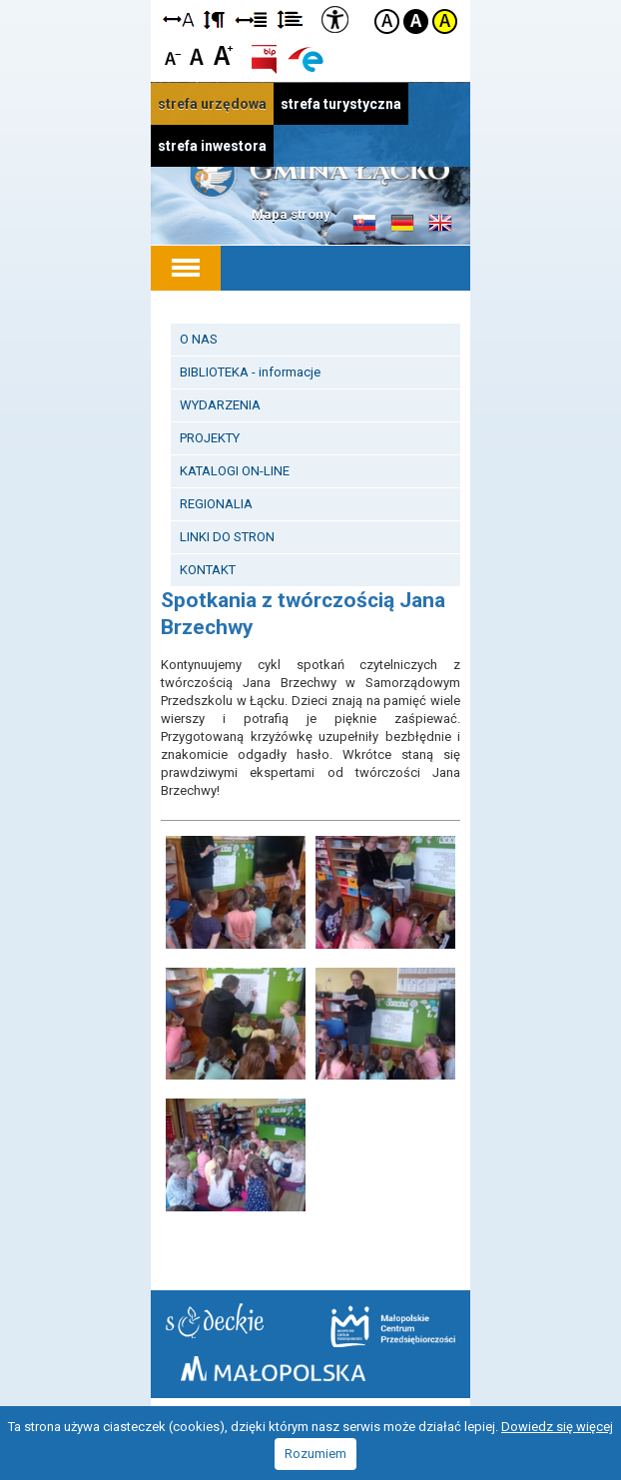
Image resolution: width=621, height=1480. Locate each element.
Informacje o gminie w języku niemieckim (402, 224)
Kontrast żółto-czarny (444, 21)
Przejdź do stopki (310, 0)
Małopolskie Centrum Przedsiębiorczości (392, 1326)
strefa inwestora (212, 146)
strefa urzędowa (212, 104)
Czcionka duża (223, 54)
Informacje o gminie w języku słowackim (364, 224)
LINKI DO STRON (227, 536)
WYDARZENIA (220, 404)
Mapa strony (291, 214)
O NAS (199, 339)
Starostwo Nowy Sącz (215, 1320)
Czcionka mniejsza (173, 54)
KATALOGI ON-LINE (235, 470)
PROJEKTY (210, 437)
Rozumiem (315, 1453)
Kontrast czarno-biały (415, 21)
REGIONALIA (216, 503)
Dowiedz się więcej (557, 1426)
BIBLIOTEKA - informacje (250, 372)
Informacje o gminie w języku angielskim (440, 224)
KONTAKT (208, 569)
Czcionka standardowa (198, 54)
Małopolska (273, 1368)
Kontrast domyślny (386, 21)
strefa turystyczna (341, 104)
